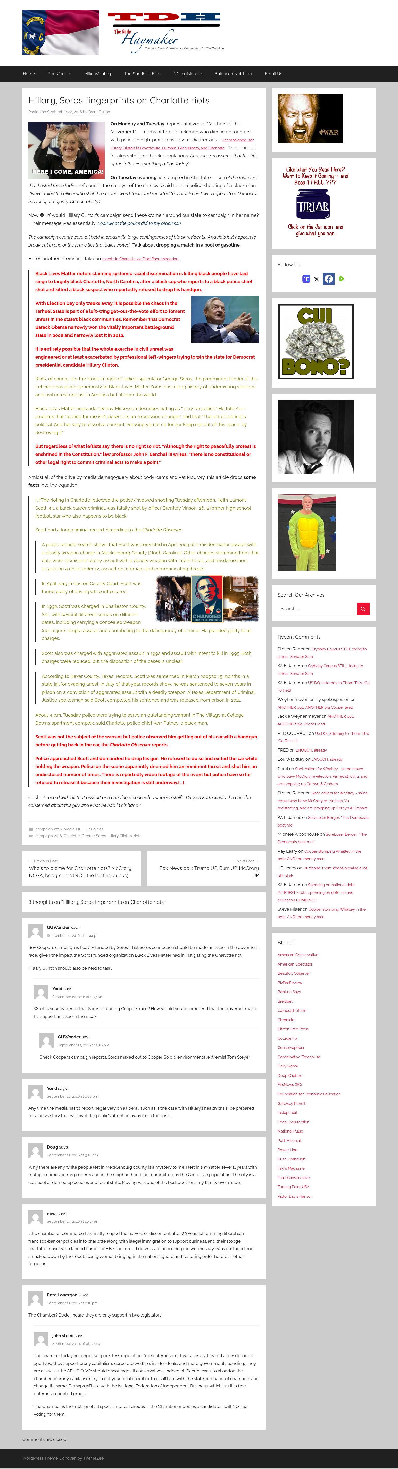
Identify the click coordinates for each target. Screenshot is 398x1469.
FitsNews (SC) (291, 1100)
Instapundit (289, 1127)
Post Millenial (291, 1155)
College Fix (289, 1053)
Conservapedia (293, 1062)
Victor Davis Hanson (298, 1211)
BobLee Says (290, 1007)
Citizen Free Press (295, 1044)
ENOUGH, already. (314, 750)
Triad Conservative (296, 1192)
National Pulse (292, 1146)
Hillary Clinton (120, 836)
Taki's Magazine (293, 1183)
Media (69, 829)
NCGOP (82, 829)
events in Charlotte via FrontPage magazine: (150, 259)
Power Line (289, 1165)
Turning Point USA (296, 1202)
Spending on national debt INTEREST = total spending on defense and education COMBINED (320, 908)
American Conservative (301, 970)
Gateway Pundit (293, 1118)
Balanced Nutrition (233, 73)
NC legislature (188, 73)
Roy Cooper (59, 73)
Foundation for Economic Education (313, 1109)
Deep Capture (291, 1090)
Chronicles (288, 1034)
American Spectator (297, 979)
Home (29, 73)
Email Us (273, 73)
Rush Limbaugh (293, 1174)
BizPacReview (292, 997)
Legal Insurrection (295, 1137)
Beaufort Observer (296, 988)
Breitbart (286, 1016)
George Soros (94, 836)
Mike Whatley (97, 73)
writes (180, 454)
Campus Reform (294, 1025)
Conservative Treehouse (302, 1072)
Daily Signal (289, 1081)
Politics (97, 829)
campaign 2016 (49, 829)
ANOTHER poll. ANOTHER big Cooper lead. (320, 707)
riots (137, 836)
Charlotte (72, 836)
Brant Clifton (99, 112)
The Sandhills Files (142, 73)
